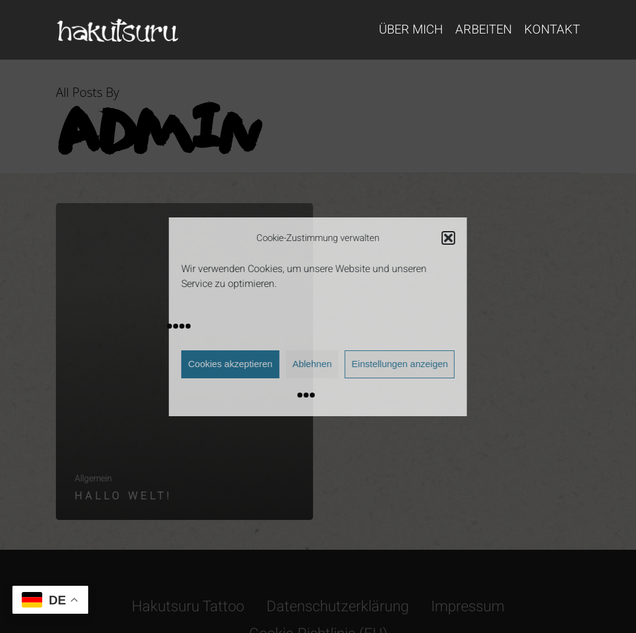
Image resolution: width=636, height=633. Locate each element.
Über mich (411, 30)
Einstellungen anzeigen (400, 363)
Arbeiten (483, 30)
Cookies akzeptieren (230, 363)
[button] (448, 238)
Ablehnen (312, 363)
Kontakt (552, 30)
